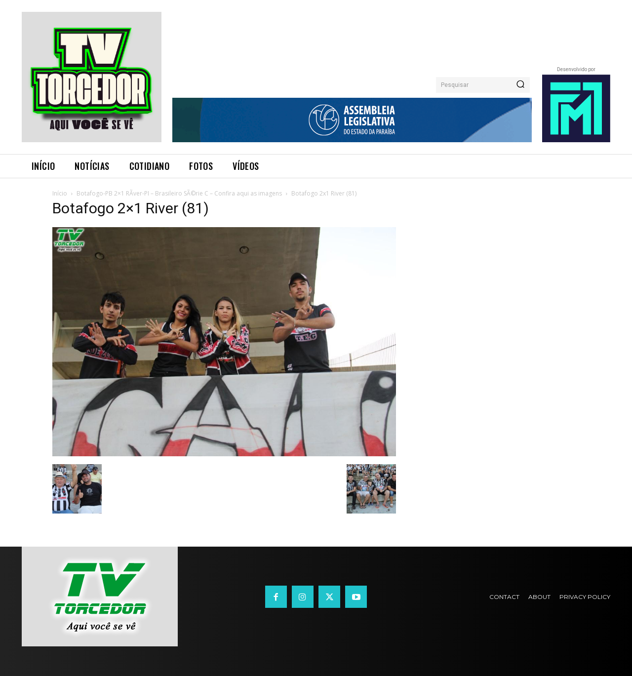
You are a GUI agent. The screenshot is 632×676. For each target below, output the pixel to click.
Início (59, 193)
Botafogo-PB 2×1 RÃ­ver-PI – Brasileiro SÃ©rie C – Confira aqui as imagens (179, 193)
